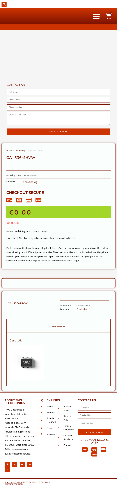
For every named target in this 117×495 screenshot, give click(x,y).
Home (9, 150)
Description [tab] (58, 326)
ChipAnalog (20, 150)
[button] (4, 4)
